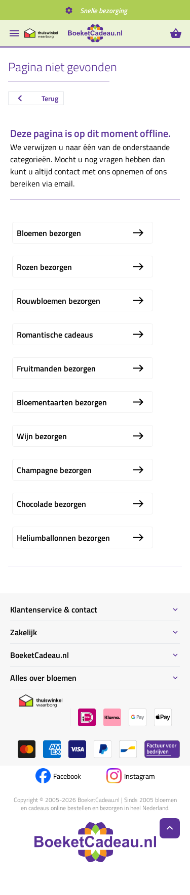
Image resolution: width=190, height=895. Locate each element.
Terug (36, 98)
